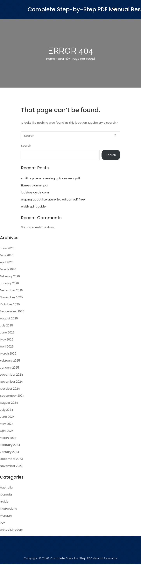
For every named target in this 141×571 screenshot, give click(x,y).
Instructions (8, 508)
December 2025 (11, 290)
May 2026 (6, 255)
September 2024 (12, 396)
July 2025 (6, 325)
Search (26, 146)
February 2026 (10, 276)
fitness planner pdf (34, 185)
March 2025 (8, 353)
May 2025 (6, 339)
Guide (4, 501)
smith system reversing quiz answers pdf (50, 178)
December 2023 (11, 459)
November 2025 (11, 297)
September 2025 (12, 311)
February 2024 (10, 445)
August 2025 (9, 318)
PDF (2, 522)
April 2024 (7, 431)
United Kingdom (11, 530)
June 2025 (7, 332)
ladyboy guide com (35, 192)
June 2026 (7, 248)
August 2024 (9, 403)
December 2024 (11, 374)
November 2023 (11, 466)
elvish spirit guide (33, 206)
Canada (6, 494)
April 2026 (6, 262)
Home (50, 59)
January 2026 (9, 283)
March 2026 (8, 269)
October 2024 (10, 389)
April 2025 (7, 346)
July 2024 (6, 410)
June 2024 (7, 417)
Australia (6, 487)
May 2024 (6, 424)
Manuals (6, 515)
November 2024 (11, 381)
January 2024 (9, 452)
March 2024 (8, 438)
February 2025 (10, 360)
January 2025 (9, 367)
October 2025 (10, 304)
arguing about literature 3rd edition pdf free (53, 199)
